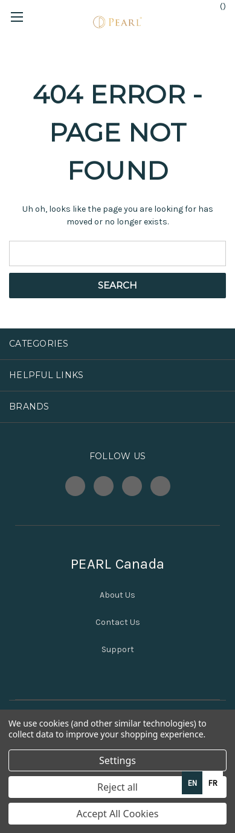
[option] (212, 782)
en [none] (192, 783)
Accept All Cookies (118, 813)
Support (117, 649)
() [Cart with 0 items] (217, 5)
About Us (117, 595)
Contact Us (117, 622)
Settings (117, 760)
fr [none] (212, 783)
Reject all (117, 787)
